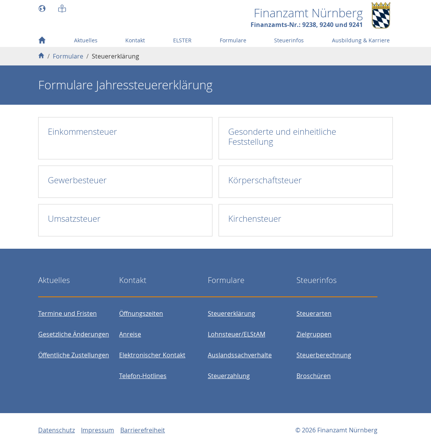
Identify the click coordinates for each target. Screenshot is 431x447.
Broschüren (313, 376)
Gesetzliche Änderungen (73, 334)
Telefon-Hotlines (143, 376)
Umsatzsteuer (74, 218)
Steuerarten (314, 313)
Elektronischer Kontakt (152, 355)
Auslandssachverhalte (240, 355)
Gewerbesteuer (77, 180)
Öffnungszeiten (141, 313)
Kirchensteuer (254, 218)
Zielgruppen (314, 334)
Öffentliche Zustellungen (73, 355)
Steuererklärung (231, 313)
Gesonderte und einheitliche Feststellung (282, 136)
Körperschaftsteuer (265, 180)
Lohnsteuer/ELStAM (236, 334)
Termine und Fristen (67, 313)
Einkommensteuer (82, 131)
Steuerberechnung (323, 355)
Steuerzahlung (229, 376)
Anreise (130, 334)
